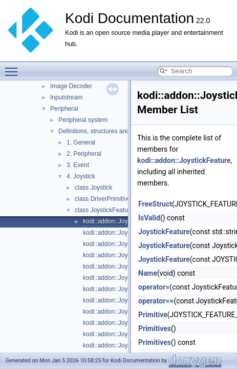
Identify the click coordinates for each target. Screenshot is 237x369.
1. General (81, 142)
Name (147, 273)
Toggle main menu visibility (14, 67)
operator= (153, 287)
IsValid (149, 218)
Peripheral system (82, 120)
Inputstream (66, 97)
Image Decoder (71, 86)
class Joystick (93, 187)
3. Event (78, 165)
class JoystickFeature (104, 210)
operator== (156, 301)
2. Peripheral (84, 153)
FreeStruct (155, 204)
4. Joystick (81, 176)
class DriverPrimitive (103, 198)
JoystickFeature (164, 232)
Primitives (154, 328)
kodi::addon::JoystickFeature (122, 221)
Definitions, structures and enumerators (111, 131)
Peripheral (64, 108)
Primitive (152, 315)
